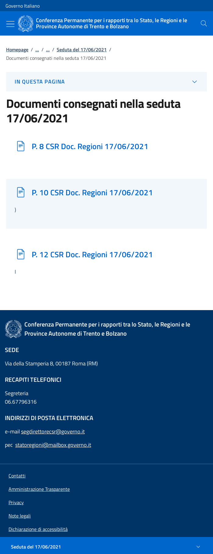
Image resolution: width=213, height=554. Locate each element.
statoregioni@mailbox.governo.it (53, 445)
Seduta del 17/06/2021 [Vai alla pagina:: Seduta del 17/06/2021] (82, 49)
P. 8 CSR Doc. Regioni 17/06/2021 (90, 146)
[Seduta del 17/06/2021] (106, 546)
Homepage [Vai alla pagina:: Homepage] (17, 49)
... (37, 49)
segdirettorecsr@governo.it (53, 431)
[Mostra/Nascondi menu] (10, 24)
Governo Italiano (22, 5)
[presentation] (204, 23)
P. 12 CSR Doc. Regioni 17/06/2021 (92, 254)
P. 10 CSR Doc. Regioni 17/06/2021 (92, 192)
